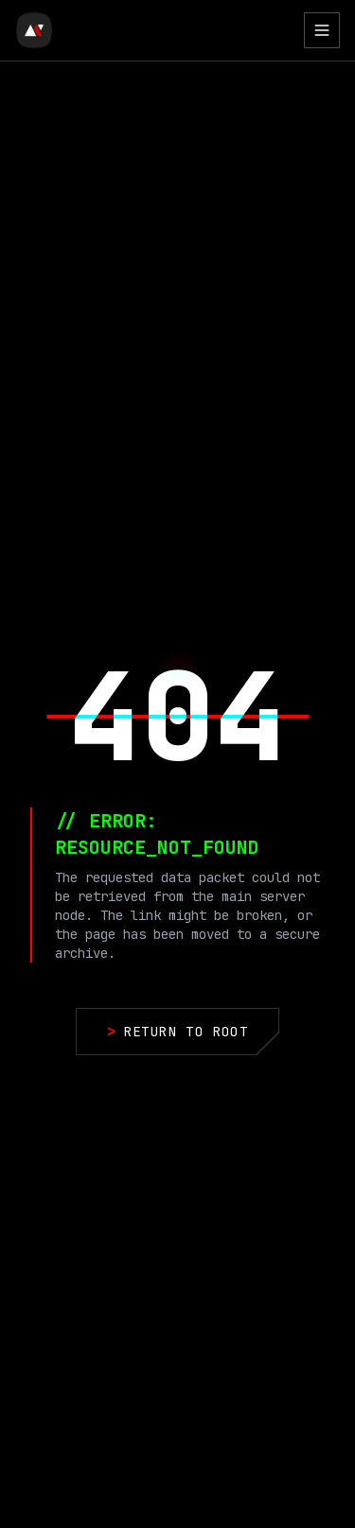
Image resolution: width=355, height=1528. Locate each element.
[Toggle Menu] (322, 30)
